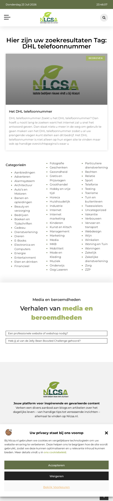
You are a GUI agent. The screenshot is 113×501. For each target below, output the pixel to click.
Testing (90, 188)
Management (59, 231)
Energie (20, 253)
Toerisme (91, 193)
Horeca (55, 197)
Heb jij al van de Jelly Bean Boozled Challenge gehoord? (44, 340)
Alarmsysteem (24, 181)
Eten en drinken (26, 261)
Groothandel (59, 184)
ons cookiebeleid (55, 452)
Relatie (90, 176)
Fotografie (57, 163)
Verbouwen (93, 218)
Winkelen (92, 240)
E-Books (20, 240)
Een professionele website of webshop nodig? (38, 333)
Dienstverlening (26, 232)
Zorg (88, 265)
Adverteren (22, 176)
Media (54, 240)
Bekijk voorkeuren (56, 487)
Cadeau (20, 227)
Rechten (91, 171)
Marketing (57, 235)
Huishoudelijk (60, 201)
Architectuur (23, 185)
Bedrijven (21, 215)
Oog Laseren (59, 269)
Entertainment (25, 257)
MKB (53, 244)
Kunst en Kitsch (61, 227)
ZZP (88, 269)
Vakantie (91, 214)
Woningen (92, 248)
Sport (89, 180)
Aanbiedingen (24, 172)
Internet (55, 210)
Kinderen (56, 223)
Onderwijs (57, 265)
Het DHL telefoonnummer (30, 111)
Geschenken (59, 167)
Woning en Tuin (96, 244)
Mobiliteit (56, 248)
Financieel (21, 266)
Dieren (19, 236)
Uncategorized (95, 210)
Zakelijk (90, 252)
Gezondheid (58, 171)
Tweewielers (94, 206)
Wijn (88, 235)
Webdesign (93, 231)
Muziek (55, 261)
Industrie (56, 206)
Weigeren (57, 476)
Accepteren (56, 465)
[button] (106, 433)
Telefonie (91, 184)
